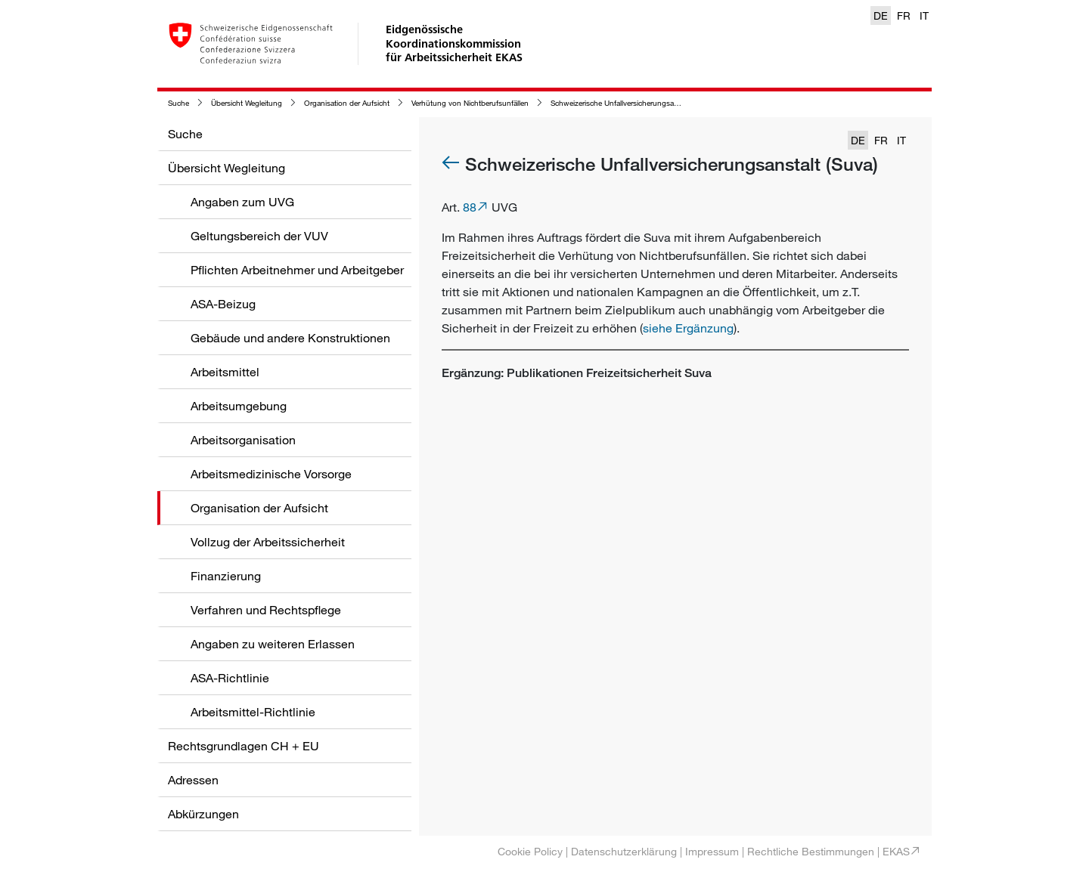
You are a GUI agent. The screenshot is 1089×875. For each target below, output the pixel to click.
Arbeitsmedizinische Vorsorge (271, 473)
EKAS (896, 851)
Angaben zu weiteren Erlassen (273, 643)
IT (924, 15)
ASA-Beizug (223, 303)
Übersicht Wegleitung (246, 103)
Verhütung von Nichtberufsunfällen (470, 103)
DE (880, 15)
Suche (178, 103)
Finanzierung (226, 575)
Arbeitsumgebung (239, 405)
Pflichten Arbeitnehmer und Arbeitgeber (297, 269)
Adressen (193, 779)
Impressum (712, 851)
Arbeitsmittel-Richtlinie (253, 711)
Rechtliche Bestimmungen (810, 851)
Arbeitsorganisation (243, 439)
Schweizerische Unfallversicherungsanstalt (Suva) (633, 103)
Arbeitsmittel (225, 371)
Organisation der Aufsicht (346, 103)
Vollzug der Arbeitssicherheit (268, 541)
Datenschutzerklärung (624, 851)
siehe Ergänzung (688, 327)
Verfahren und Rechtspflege (266, 609)
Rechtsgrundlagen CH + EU (243, 745)
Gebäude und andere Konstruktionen (290, 337)
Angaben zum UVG (242, 201)
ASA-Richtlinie (230, 677)
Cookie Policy (530, 851)
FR (904, 15)
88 (469, 207)
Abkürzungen (203, 813)
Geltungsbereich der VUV (259, 235)
